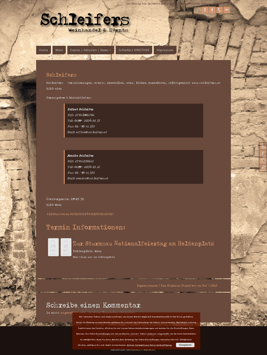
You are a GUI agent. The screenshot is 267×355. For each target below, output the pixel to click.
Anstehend (63, 214)
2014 (85, 214)
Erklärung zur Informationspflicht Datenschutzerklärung (168, 3)
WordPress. (150, 350)
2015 (93, 214)
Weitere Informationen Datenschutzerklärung (149, 345)
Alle (50, 214)
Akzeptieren (185, 345)
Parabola (135, 350)
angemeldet (69, 312)
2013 (76, 214)
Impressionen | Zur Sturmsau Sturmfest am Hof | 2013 (179, 285)
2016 (102, 214)
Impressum (222, 3)
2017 (110, 214)
